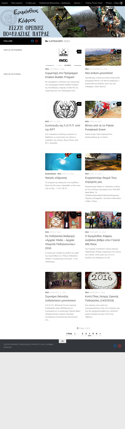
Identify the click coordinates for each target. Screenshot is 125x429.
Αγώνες (77, 3)
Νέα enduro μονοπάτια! (99, 73)
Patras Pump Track (94, 3)
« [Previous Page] (74, 334)
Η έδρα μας (31, 3)
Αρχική (5, 3)
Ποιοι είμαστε (16, 3)
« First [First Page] (69, 334)
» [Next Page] (100, 334)
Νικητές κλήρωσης (56, 177)
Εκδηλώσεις (50, 174)
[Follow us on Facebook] (32, 41)
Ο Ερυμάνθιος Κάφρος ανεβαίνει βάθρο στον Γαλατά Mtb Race (102, 240)
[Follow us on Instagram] (36, 41)
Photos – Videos (113, 3)
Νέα (47, 69)
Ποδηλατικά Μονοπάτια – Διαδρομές (54, 3)
